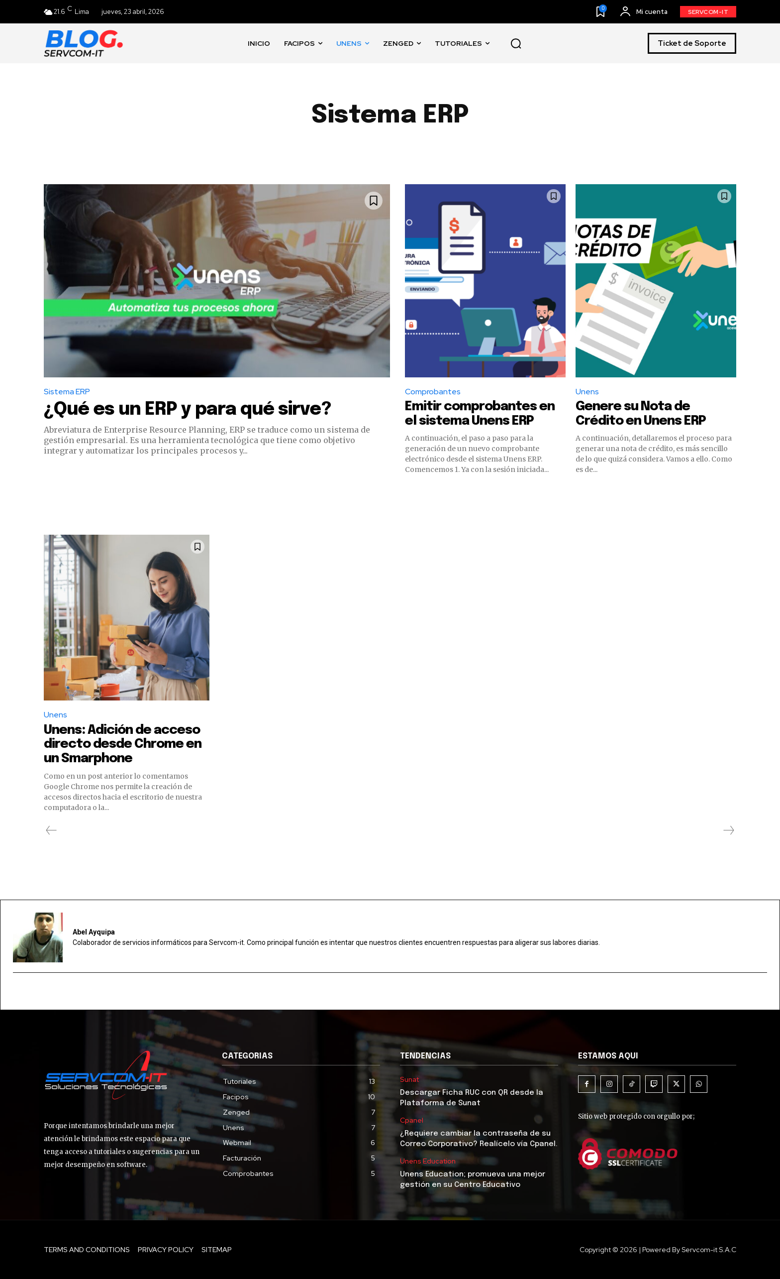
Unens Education (428, 1161)
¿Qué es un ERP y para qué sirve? (187, 410)
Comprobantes (433, 391)
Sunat (409, 1079)
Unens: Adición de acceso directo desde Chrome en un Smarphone (123, 744)
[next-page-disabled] (728, 830)
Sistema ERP (67, 391)
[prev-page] (51, 830)
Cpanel (411, 1120)
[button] (515, 43)
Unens (587, 391)
